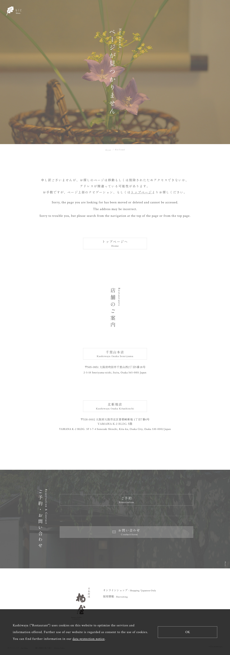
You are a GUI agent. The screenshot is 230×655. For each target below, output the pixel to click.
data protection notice (89, 639)
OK (187, 632)
